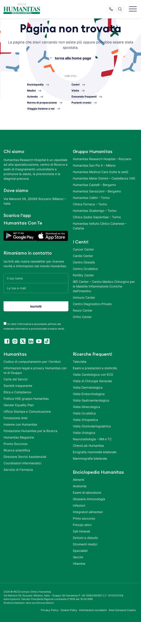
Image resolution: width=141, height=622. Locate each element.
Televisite (79, 361)
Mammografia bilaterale (90, 458)
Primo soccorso (84, 518)
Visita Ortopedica (85, 420)
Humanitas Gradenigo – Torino (94, 210)
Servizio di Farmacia (18, 469)
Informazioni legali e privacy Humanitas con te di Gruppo (35, 370)
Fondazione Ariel (15, 418)
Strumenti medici (85, 544)
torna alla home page (73, 58)
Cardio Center (83, 256)
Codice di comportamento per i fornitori (32, 361)
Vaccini (78, 557)
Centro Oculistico (85, 269)
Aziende (32, 96)
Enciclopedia (35, 84)
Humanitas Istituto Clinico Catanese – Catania (100, 226)
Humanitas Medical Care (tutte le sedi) (100, 172)
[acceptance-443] (5, 323)
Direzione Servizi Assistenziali (25, 457)
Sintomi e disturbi (85, 538)
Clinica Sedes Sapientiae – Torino (97, 217)
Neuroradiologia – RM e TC (92, 439)
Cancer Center (83, 249)
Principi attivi (82, 525)
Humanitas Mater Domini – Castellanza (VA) (104, 178)
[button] (133, 9)
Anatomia (79, 486)
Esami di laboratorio (87, 492)
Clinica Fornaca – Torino (90, 204)
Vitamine (79, 563)
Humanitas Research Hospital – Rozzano (102, 159)
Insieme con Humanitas (20, 424)
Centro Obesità (84, 262)
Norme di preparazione (42, 102)
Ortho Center (82, 317)
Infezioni (79, 505)
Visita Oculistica (84, 413)
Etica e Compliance (17, 392)
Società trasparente (18, 385)
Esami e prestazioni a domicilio (95, 368)
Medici (31, 90)
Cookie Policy (68, 610)
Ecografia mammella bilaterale (94, 452)
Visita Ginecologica (86, 407)
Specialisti (80, 551)
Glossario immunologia (89, 499)
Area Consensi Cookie (122, 610)
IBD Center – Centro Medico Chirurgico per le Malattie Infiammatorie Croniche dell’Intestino (104, 286)
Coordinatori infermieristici (22, 463)
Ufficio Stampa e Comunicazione (27, 411)
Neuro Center (82, 310)
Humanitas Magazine (19, 437)
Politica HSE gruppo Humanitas (26, 398)
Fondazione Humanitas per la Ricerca (30, 431)
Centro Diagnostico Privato (92, 304)
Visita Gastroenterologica (91, 400)
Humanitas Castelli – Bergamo (94, 185)
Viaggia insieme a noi (40, 108)
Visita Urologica (84, 432)
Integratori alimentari (88, 512)
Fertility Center (83, 275)
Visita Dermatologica (88, 387)
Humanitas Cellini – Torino (91, 198)
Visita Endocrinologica (89, 394)
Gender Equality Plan (19, 405)
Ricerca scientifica (17, 450)
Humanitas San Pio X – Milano (94, 165)
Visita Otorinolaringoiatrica (92, 426)
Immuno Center (84, 297)
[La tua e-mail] (36, 288)
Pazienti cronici (81, 102)
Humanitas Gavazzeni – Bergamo (97, 191)
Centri (75, 84)
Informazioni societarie (93, 610)
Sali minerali (81, 531)
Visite (75, 90)
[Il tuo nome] (36, 278)
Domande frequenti (84, 96)
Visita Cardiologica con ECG (93, 374)
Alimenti (78, 479)
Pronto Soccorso (16, 444)
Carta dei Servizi (16, 379)
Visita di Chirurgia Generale (92, 381)
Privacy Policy (50, 610)
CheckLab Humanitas (88, 445)
